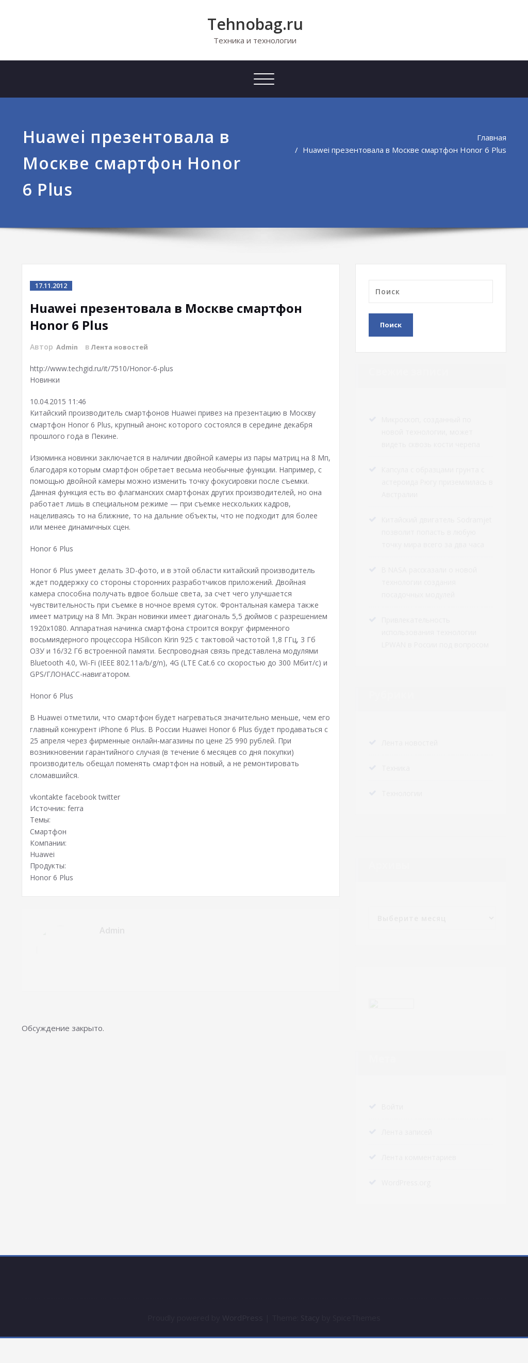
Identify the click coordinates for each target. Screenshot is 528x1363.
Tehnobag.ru (255, 24)
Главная (491, 137)
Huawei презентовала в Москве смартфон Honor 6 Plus (404, 150)
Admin (68, 347)
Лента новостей (124, 347)
